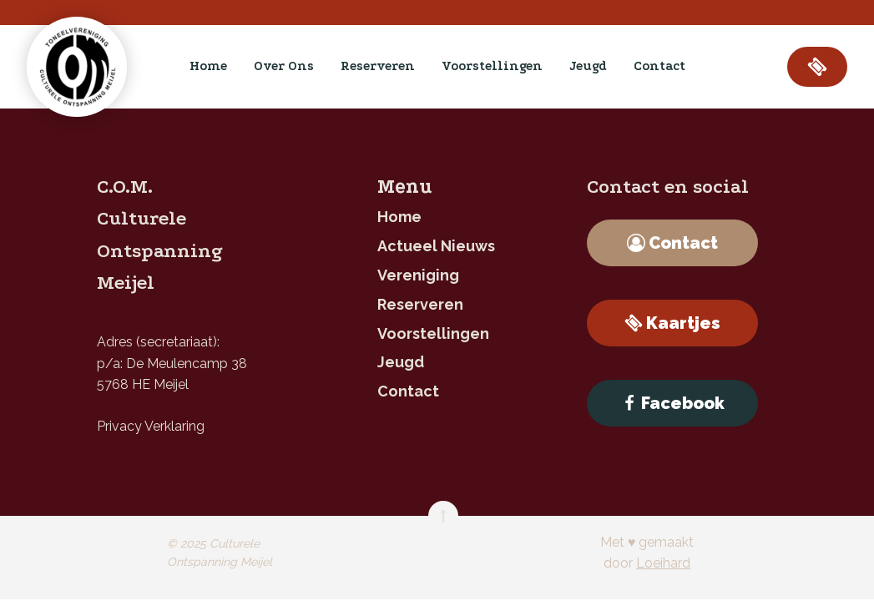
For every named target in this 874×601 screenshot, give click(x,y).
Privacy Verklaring (151, 426)
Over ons (284, 65)
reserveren (378, 65)
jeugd (588, 65)
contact (659, 65)
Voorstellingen (492, 65)
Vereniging (418, 275)
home (208, 65)
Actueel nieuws (436, 246)
